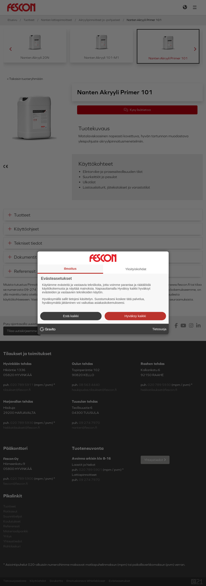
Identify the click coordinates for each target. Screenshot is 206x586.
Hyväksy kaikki (135, 316)
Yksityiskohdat (135, 269)
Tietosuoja (159, 329)
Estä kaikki (71, 316)
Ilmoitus (70, 268)
